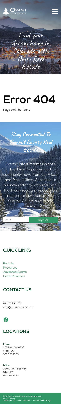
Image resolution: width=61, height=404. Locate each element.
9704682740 (12, 303)
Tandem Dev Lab (23, 400)
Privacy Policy (9, 398)
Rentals (8, 263)
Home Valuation (14, 276)
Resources (10, 267)
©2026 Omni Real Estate (14, 396)
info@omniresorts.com (18, 307)
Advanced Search (15, 272)
